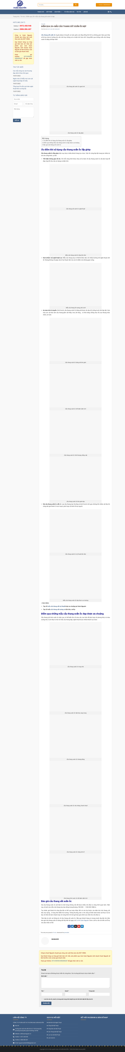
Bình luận (44, 976)
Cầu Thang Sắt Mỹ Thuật (55, 1031)
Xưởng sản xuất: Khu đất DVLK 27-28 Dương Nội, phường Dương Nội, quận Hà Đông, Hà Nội (28, 1029)
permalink (66, 932)
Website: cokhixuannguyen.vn (23, 1033)
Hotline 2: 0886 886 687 (21, 1039)
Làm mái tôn (51, 1038)
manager (57, 29)
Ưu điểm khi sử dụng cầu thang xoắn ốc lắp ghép (57, 140)
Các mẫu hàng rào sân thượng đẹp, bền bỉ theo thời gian (22, 72)
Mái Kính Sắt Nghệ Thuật (55, 1022)
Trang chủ (40, 11)
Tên (42, 991)
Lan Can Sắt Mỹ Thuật (54, 1035)
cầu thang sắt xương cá (58, 609)
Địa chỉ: (17, 1025)
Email (67, 991)
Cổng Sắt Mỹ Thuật (53, 1025)
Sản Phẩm (58, 12)
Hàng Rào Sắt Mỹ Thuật (54, 1028)
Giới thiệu (49, 11)
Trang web (92, 991)
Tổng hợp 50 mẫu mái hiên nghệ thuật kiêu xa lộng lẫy (23, 88)
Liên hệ (85, 11)
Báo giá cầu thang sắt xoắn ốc (52, 145)
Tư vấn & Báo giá (69, 11)
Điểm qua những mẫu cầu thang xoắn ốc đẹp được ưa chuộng (61, 143)
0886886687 (19, 58)
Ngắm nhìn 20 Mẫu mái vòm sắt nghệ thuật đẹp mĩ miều (23, 80)
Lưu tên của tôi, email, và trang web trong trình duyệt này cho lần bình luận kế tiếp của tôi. (68, 999)
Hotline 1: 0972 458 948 (21, 1036)
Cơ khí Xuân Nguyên (82, 920)
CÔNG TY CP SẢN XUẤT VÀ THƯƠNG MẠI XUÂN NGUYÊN (28, 1022)
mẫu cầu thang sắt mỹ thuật (56, 606)
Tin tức (79, 11)
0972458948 (28, 56)
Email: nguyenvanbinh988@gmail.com (25, 1043)
